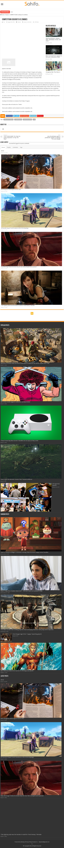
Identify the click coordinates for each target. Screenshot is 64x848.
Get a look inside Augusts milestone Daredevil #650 (15, 402)
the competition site (27, 108)
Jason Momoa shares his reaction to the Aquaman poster (17, 671)
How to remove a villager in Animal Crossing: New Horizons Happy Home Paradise (24, 552)
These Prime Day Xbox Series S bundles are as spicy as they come (19, 440)
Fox (4, 22)
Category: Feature (8, 119)
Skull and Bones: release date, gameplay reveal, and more (53, 40)
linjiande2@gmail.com (44, 841)
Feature (7, 14)
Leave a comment (27, 22)
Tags (21, 147)
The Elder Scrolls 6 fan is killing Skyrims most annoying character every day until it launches (27, 629)
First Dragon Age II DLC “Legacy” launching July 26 (27, 634)
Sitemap (23, 841)
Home (2, 14)
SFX (34, 119)
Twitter (20, 104)
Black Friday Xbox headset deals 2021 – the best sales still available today (21, 591)
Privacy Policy (28, 841)
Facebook (14, 104)
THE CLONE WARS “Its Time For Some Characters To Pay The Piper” (12, 137)
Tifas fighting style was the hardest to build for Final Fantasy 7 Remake (18, 305)
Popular (9, 147)
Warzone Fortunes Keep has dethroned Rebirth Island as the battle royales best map (25, 363)
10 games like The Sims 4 (53, 72)
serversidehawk (27, 119)
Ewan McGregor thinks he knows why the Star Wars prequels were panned (18, 266)
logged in (17, 143)
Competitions (18, 119)
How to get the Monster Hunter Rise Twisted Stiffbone (16, 479)
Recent (3, 147)
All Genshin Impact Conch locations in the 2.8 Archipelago (14, 228)
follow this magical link (38, 95)
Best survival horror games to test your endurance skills (54, 56)
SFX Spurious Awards (56, 484)
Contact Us (35, 841)
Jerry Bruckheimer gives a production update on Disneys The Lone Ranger (51, 137)
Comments (15, 147)
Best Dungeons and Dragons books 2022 (11, 189)
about (11, 12)
